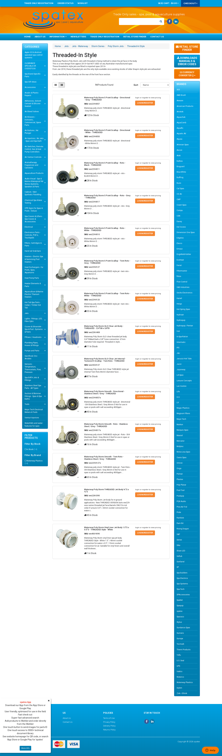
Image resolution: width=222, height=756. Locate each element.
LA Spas (180, 375)
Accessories (30, 87)
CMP (179, 199)
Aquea (179, 139)
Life (178, 391)
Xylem (179, 688)
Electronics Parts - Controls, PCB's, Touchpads (32, 235)
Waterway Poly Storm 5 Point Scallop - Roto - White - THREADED (104, 229)
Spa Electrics (182, 578)
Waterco (180, 677)
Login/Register (145, 103)
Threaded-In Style (136, 46)
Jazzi (179, 364)
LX (178, 402)
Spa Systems (182, 584)
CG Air (179, 194)
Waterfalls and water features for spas (34, 424)
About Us (40, 36)
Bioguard (180, 166)
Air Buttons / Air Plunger (31, 131)
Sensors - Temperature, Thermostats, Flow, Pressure (33, 368)
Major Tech (181, 419)
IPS (178, 348)
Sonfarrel (180, 562)
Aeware (180, 100)
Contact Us (157, 36)
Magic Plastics (183, 408)
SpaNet (180, 600)
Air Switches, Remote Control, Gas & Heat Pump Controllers (34, 149)
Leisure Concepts (184, 381)
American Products (185, 106)
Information (58, 36)
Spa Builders (182, 573)
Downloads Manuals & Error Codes (187, 61)
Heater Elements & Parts (33, 284)
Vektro (179, 671)
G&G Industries (183, 287)
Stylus (179, 622)
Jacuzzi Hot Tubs (184, 359)
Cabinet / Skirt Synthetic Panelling (33, 193)
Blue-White (181, 172)
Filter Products (31, 436)
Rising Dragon (183, 529)
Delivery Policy (109, 726)
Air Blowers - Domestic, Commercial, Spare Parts (33, 121)
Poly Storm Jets (116, 46)
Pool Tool (180, 490)
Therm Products (184, 650)
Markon (180, 424)
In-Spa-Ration (182, 337)
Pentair (180, 474)
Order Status (65, 3)
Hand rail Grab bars (33, 251)
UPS (178, 666)
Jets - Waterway (80, 46)
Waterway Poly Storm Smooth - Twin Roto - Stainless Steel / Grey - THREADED (104, 457)
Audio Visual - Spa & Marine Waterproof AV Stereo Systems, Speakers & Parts (34, 183)
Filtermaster (182, 271)
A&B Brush (181, 95)
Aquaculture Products (34, 173)
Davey (179, 221)
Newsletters (78, 36)
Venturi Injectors (32, 418)
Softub (179, 556)
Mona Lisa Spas (183, 452)
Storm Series (98, 46)
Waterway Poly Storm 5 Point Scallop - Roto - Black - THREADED (104, 164)
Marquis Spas (182, 430)
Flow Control (182, 282)
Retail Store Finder (134, 36)
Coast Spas (181, 205)
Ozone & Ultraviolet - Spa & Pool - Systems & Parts (34, 329)
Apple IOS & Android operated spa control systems (33, 55)
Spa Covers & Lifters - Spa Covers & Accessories (34, 219)
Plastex (180, 479)
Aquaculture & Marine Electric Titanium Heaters (34, 294)
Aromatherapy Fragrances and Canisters (31, 165)
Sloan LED (181, 551)
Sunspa (180, 638)
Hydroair (180, 315)
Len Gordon (181, 386)
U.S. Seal (180, 660)
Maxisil (180, 435)
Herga (179, 304)
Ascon (179, 150)
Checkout (190, 3)
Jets (27, 313)
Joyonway (181, 369)
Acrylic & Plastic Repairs (32, 94)
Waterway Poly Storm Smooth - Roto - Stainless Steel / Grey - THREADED (106, 425)
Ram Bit (180, 523)
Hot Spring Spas (183, 309)
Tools (27, 404)
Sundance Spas (183, 628)
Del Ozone (181, 227)
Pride (179, 512)
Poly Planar (181, 485)
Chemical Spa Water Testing (33, 201)
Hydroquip (181, 320)
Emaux (180, 249)
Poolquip (180, 496)
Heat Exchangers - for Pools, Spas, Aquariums (34, 270)
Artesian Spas (183, 145)
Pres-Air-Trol (182, 507)
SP (178, 567)
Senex (179, 540)
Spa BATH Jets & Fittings (32, 378)
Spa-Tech (180, 589)
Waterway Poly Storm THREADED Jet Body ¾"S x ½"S (106, 490)
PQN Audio (181, 501)
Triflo (179, 655)
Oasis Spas (181, 457)
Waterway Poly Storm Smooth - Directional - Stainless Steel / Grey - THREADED (104, 392)
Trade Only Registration (38, 3)
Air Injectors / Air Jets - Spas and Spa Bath (34, 139)
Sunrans (180, 633)
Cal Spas (180, 188)
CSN (178, 216)
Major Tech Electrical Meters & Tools (34, 410)
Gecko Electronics (184, 293)
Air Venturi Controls (33, 157)
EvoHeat (180, 260)
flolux (179, 276)
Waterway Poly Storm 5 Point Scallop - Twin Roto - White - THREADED (107, 294)
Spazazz (180, 617)
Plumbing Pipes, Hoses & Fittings (32, 344)
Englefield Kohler (184, 254)
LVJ (178, 397)
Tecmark (180, 644)
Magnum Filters (183, 413)
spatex (179, 611)
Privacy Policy (109, 722)
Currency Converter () (187, 74)
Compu (180, 210)
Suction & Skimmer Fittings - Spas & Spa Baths (33, 396)
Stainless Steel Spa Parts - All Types (33, 386)
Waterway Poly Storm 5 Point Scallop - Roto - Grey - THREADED (107, 196)
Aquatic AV (181, 133)
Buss (179, 183)
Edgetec (180, 238)
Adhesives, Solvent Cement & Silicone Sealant (33, 103)
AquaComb (181, 123)
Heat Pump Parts (32, 278)
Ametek (180, 112)
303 (178, 90)
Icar (178, 331)
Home (27, 36)
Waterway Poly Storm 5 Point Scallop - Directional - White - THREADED (107, 131)
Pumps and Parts (32, 351)
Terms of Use (109, 718)
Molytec (180, 446)
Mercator (180, 441)
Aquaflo (180, 128)
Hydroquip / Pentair (185, 326)
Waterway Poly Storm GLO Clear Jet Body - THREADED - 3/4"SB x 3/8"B (103, 327)
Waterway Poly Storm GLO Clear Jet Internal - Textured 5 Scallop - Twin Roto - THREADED (105, 360)
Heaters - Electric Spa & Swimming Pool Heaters (34, 259)
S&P (178, 534)
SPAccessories (183, 595)
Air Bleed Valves (32, 111)
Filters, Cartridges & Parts (33, 244)
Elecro (179, 243)
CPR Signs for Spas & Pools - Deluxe (34, 209)
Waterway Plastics (34, 462)
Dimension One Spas (186, 232)
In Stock (32, 449)
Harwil (179, 298)
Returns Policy (109, 730)
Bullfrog (180, 177)
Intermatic (181, 342)
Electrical (29, 227)
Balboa (180, 161)
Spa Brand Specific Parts (33, 75)
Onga (179, 468)
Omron (180, 463)
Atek (179, 155)
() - (168, 3)
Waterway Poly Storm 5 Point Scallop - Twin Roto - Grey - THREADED (107, 262)
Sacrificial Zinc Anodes (31, 357)
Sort (136, 85)
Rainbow (180, 518)
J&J (178, 353)
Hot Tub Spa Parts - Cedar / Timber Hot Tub (33, 305)
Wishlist (82, 3)
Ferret (179, 265)
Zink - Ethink (182, 693)
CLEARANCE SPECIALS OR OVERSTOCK (30, 66)
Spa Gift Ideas (30, 82)
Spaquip (180, 605)
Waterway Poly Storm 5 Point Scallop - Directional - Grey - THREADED (107, 98)
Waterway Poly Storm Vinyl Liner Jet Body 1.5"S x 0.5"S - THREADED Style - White (106, 528)
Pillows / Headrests (33, 337)
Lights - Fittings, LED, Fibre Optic (33, 320)
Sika (178, 545)
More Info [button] (25, 748)
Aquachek (181, 117)
